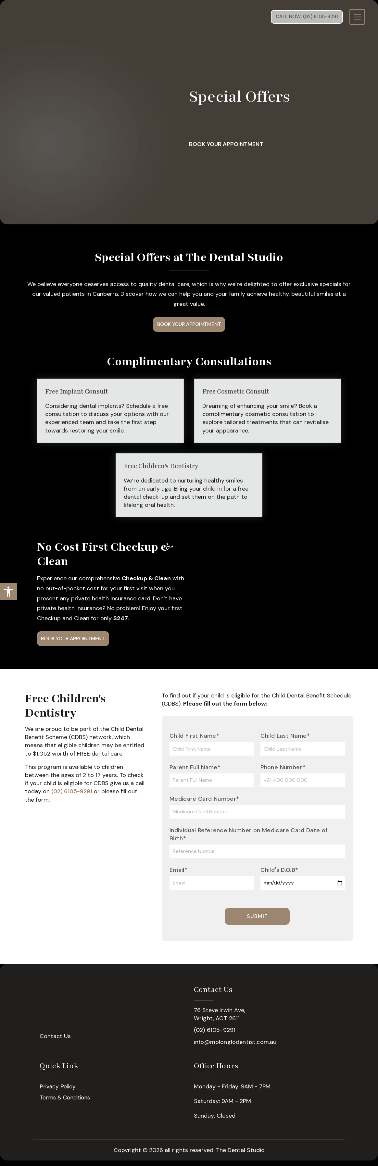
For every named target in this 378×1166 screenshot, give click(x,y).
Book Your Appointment (244, 144)
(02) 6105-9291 (72, 797)
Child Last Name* (285, 741)
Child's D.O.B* (279, 875)
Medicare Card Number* (204, 804)
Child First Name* (194, 741)
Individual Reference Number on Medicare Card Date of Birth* (249, 840)
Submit (257, 921)
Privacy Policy (58, 1092)
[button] (8, 591)
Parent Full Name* (195, 773)
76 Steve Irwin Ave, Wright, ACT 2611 (220, 1020)
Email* (178, 875)
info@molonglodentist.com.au (235, 1047)
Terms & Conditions (66, 1104)
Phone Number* (282, 773)
